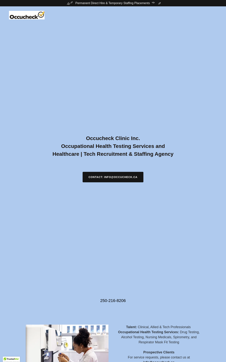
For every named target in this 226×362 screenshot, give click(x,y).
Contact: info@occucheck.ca (113, 177)
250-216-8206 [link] (113, 300)
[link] (27, 14)
